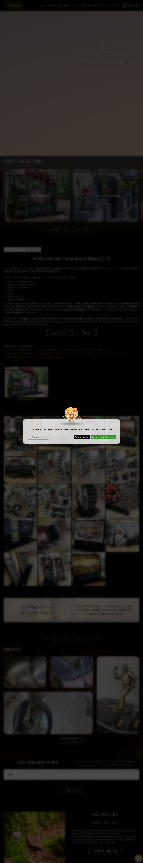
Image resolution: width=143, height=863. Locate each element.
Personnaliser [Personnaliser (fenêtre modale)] (82, 437)
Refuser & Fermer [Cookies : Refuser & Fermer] (38, 437)
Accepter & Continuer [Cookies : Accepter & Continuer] (103, 437)
